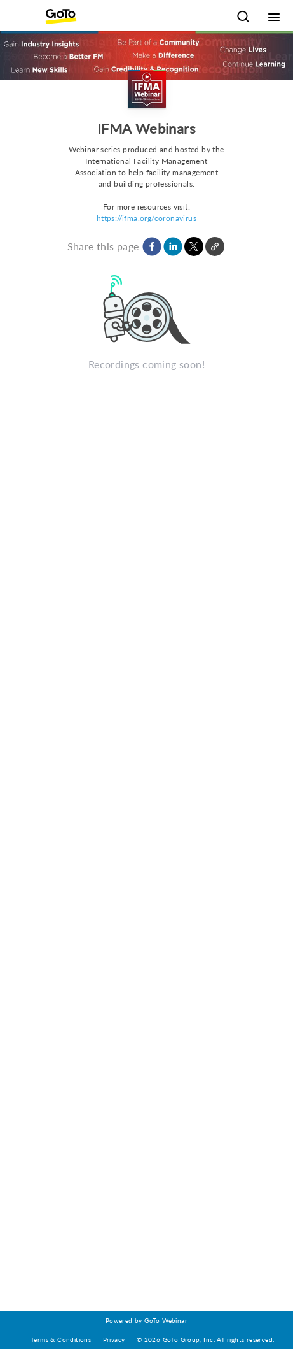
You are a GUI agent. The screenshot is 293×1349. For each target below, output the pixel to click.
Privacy (114, 1339)
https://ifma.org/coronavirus (146, 218)
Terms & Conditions (61, 1339)
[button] (151, 246)
